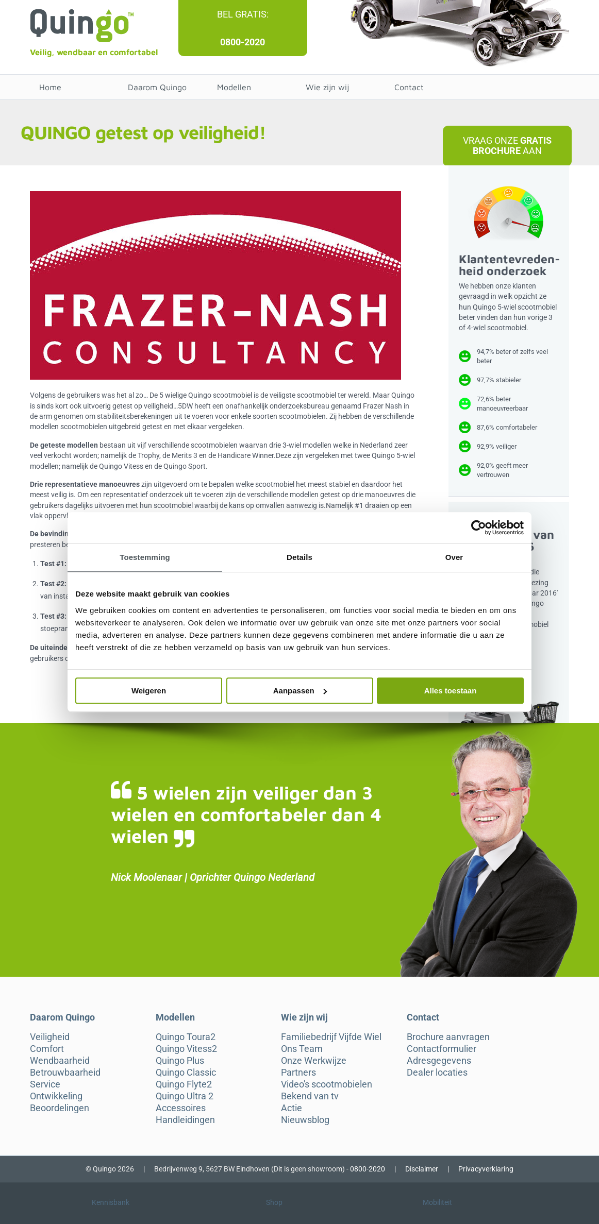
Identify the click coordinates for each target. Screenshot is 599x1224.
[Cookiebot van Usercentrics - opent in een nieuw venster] (479, 527)
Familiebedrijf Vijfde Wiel (331, 1037)
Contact (409, 87)
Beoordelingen (59, 1108)
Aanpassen (300, 690)
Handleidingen (185, 1120)
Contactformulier (441, 1048)
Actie (291, 1108)
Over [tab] (454, 557)
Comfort (47, 1048)
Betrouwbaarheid (65, 1072)
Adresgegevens (439, 1060)
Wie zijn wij (327, 87)
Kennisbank (110, 1202)
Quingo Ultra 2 (184, 1096)
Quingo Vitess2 (186, 1048)
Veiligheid (50, 1037)
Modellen (234, 87)
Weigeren (148, 690)
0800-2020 (242, 42)
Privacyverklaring (485, 1169)
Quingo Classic (186, 1072)
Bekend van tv (310, 1096)
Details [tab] (299, 557)
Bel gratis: (243, 14)
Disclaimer (421, 1169)
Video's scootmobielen (326, 1084)
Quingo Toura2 (185, 1037)
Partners (298, 1072)
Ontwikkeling (56, 1096)
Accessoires (181, 1108)
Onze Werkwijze (313, 1060)
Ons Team (302, 1048)
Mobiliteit (437, 1202)
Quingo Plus (180, 1060)
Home (50, 87)
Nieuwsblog (305, 1120)
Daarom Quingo (157, 87)
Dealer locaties (437, 1072)
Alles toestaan (450, 690)
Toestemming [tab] (145, 557)
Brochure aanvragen (448, 1037)
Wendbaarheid (60, 1060)
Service (45, 1084)
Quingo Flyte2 (184, 1084)
